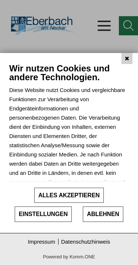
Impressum (41, 242)
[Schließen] (126, 58)
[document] (69, 125)
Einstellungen (43, 214)
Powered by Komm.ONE (69, 256)
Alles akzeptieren (69, 195)
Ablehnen (103, 214)
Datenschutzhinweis (85, 242)
